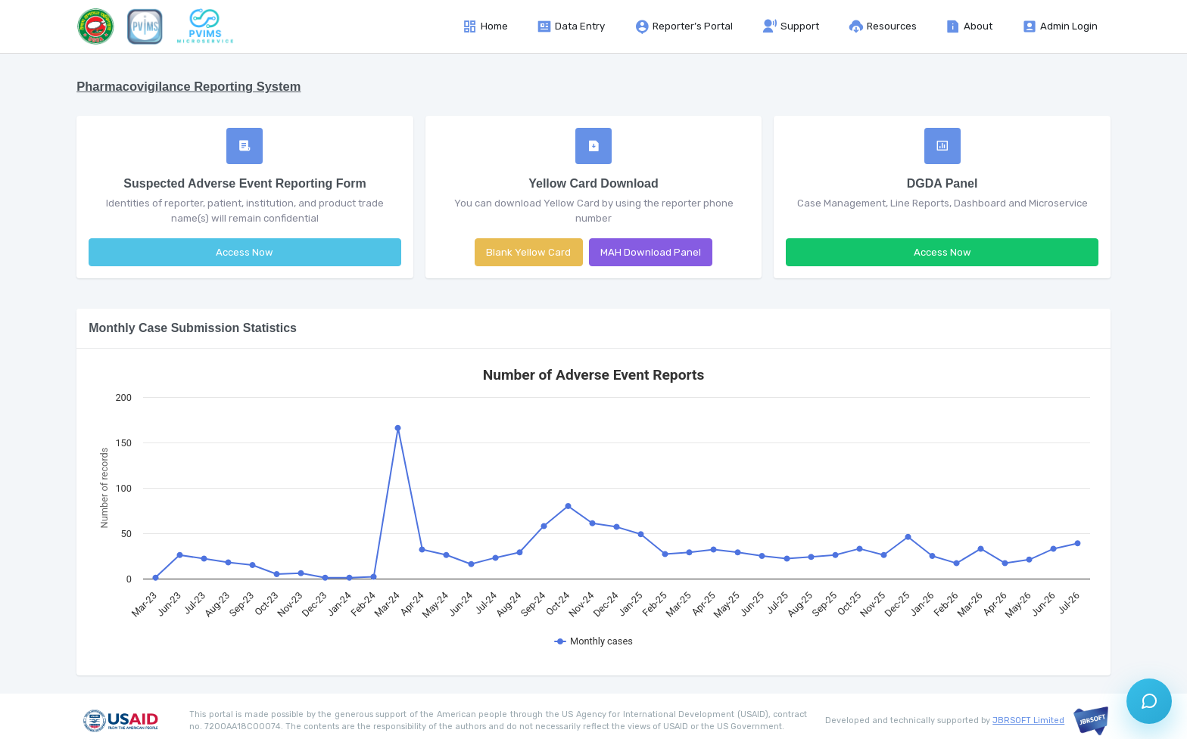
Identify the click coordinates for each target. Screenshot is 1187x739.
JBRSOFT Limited (1028, 720)
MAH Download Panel (650, 252)
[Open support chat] (1149, 701)
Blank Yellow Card (528, 252)
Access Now (244, 252)
